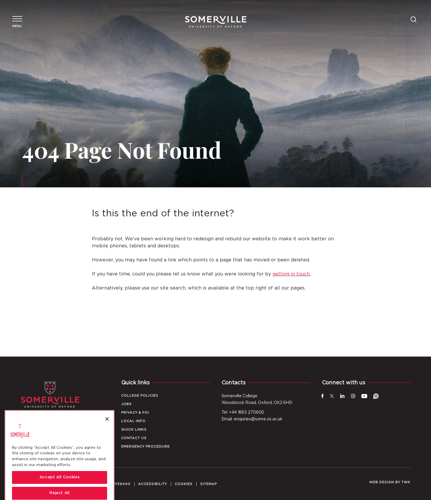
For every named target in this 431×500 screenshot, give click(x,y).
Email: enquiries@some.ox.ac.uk (251, 419)
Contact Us (134, 438)
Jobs (126, 404)
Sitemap (208, 484)
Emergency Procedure (145, 446)
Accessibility (152, 484)
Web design (381, 482)
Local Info (133, 421)
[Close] (107, 439)
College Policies (139, 395)
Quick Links (134, 429)
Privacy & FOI (135, 412)
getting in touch (291, 274)
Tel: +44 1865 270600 (243, 412)
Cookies (184, 484)
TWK (405, 482)
